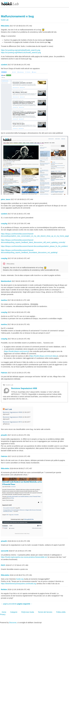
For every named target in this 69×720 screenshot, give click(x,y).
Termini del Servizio (45, 612)
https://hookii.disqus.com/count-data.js (44, 356)
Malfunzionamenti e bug (17, 16)
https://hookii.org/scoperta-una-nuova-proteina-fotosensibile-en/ (24, 557)
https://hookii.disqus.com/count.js (16, 351)
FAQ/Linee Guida (27, 612)
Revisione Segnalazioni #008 (24, 388)
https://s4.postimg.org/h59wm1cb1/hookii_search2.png (21, 52)
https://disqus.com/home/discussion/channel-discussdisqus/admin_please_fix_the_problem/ (34, 246)
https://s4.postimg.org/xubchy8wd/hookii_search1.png (20, 50)
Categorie (13, 612)
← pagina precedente (9, 604)
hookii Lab (9, 385)
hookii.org (19, 579)
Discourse (12, 622)
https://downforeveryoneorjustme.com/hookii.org (18, 584)
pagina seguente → (24, 604)
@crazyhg (34, 304)
